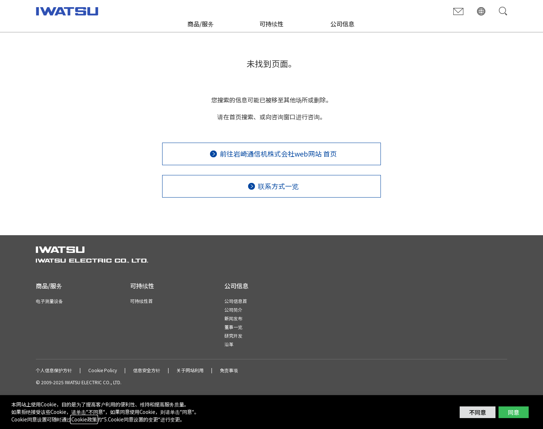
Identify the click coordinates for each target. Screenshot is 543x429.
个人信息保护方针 (54, 370)
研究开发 (233, 335)
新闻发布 (233, 318)
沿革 (228, 344)
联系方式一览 (278, 186)
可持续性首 (141, 301)
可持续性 (271, 23)
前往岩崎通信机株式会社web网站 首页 (278, 153)
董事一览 (233, 327)
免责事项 (229, 370)
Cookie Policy (102, 370)
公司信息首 (235, 301)
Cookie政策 (84, 419)
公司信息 (342, 23)
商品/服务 (200, 23)
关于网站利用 (190, 370)
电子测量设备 (49, 301)
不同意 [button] (477, 412)
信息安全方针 (146, 370)
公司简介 (233, 309)
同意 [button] (513, 412)
